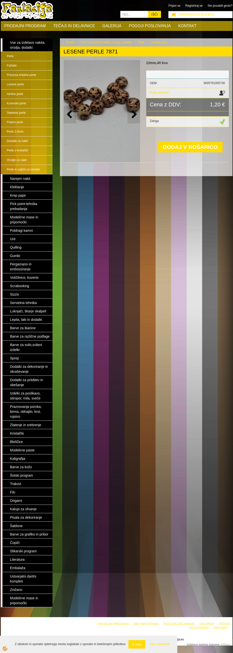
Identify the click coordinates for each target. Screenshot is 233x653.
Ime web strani (146, 624)
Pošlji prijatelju (159, 92)
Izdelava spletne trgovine (203, 644)
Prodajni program (25, 26)
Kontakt (187, 26)
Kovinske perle (16, 103)
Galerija (111, 26)
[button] (133, 114)
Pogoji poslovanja (150, 26)
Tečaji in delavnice (74, 26)
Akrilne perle (15, 94)
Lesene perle (15, 84)
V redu (137, 644)
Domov (70, 42)
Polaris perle (15, 122)
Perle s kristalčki (17, 150)
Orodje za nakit (17, 160)
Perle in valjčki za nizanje (23, 169)
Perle (10, 56)
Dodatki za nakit (17, 141)
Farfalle (12, 65)
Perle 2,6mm (15, 131)
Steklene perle (16, 113)
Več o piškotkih (160, 644)
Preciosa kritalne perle (21, 75)
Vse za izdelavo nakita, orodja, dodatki (106, 42)
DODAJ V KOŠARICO (190, 147)
